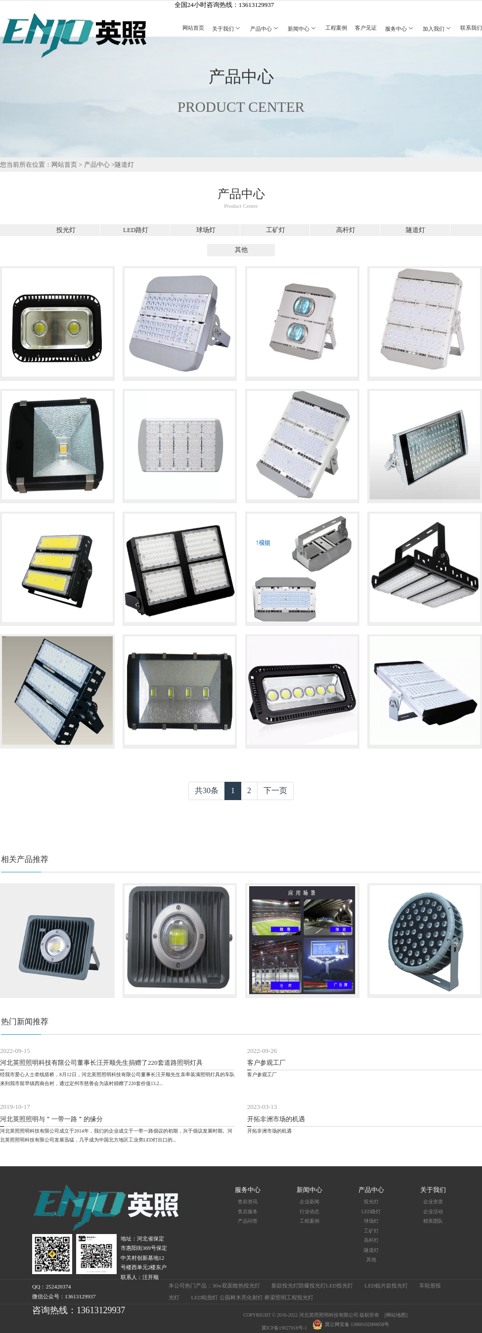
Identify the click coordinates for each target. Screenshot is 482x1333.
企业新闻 (309, 1201)
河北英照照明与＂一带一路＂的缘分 (51, 1119)
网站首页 (193, 28)
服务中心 (400, 29)
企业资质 (433, 1201)
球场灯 (206, 230)
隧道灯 (124, 164)
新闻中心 (302, 29)
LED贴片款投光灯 (386, 1285)
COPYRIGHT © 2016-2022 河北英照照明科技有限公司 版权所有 (311, 1315)
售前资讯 (248, 1201)
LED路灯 (135, 230)
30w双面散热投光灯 (236, 1285)
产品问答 (248, 1221)
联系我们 (471, 28)
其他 (241, 249)
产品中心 (265, 29)
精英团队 (433, 1221)
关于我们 (227, 29)
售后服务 (248, 1211)
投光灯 (66, 230)
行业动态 (309, 1211)
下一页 (275, 790)
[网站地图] (396, 1315)
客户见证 (366, 28)
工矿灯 (275, 230)
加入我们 (437, 29)
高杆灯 (345, 230)
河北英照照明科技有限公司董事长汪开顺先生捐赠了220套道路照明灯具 (101, 1062)
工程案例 (336, 28)
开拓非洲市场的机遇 (276, 1119)
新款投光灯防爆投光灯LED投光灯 (312, 1285)
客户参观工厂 (266, 1062)
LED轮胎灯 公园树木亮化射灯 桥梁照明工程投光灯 (252, 1297)
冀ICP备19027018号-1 (284, 1328)
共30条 (207, 790)
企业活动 (433, 1211)
